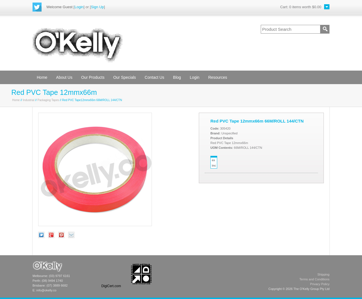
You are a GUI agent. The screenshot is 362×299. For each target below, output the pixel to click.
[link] (111, 274)
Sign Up (97, 7)
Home (42, 77)
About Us (64, 77)
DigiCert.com (111, 286)
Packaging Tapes (48, 100)
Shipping (323, 274)
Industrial (29, 100)
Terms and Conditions (314, 279)
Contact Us (154, 77)
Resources (217, 77)
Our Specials (124, 77)
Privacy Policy (319, 284)
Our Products (92, 77)
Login (78, 7)
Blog (177, 77)
